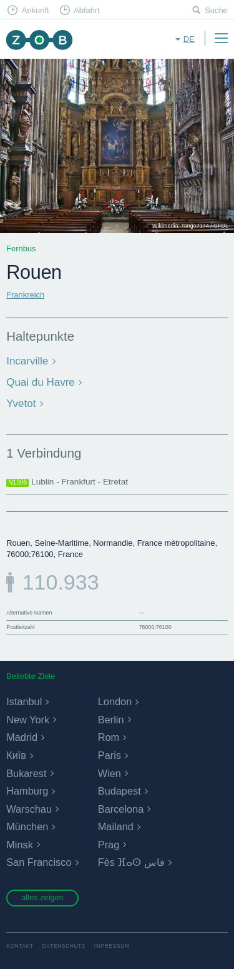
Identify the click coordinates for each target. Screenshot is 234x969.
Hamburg (27, 790)
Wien (109, 773)
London (115, 701)
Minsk (19, 844)
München (27, 826)
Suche (216, 10)
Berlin (111, 719)
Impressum (112, 946)
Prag (108, 844)
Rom (108, 737)
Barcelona (121, 809)
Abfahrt (87, 10)
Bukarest (26, 773)
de (189, 39)
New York (27, 719)
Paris (109, 755)
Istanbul (24, 701)
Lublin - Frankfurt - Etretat (67, 482)
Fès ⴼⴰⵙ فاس (131, 862)
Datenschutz (63, 946)
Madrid (21, 737)
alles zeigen (42, 897)
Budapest (119, 790)
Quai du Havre (40, 382)
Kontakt (20, 946)
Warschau (29, 809)
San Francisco (38, 862)
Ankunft (35, 10)
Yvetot (21, 403)
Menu (221, 38)
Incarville (27, 361)
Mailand (116, 826)
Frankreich (25, 294)
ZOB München (39, 40)
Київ (16, 755)
